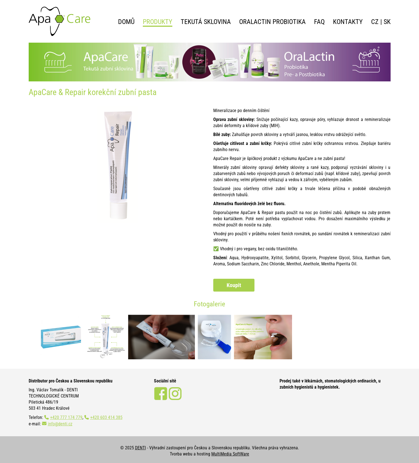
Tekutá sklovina (206, 22)
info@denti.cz (60, 423)
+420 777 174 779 (66, 417)
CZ (375, 22)
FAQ (319, 22)
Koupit (234, 285)
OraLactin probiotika (272, 22)
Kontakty (348, 22)
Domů (126, 22)
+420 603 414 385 (106, 417)
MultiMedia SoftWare (230, 454)
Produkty (157, 22)
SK (387, 22)
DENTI (140, 447)
